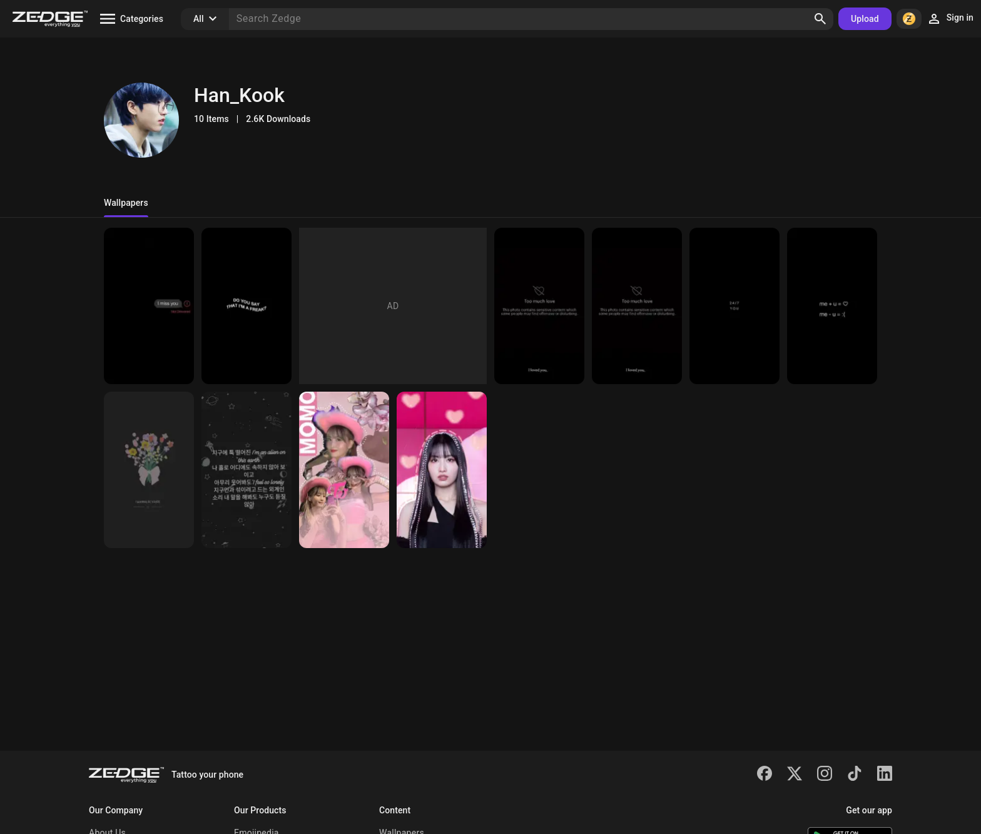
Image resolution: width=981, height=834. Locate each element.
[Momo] (442, 470)
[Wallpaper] (539, 306)
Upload (865, 19)
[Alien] (246, 470)
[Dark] (149, 306)
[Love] (832, 306)
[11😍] (149, 470)
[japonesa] (344, 470)
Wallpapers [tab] (126, 203)
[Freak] (246, 306)
